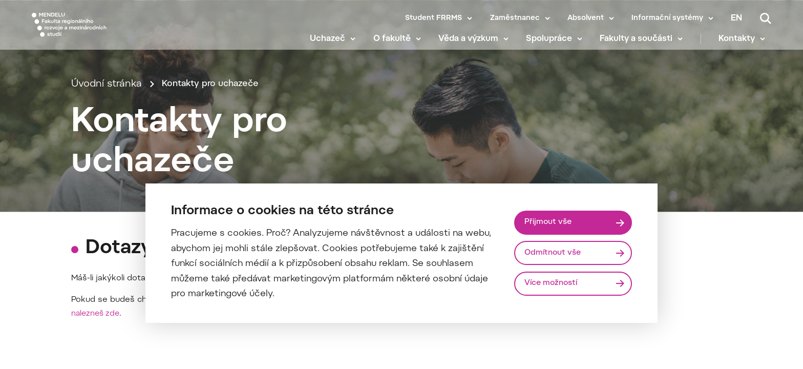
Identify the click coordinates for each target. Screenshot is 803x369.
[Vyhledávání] (765, 18)
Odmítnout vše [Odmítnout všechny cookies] (555, 253)
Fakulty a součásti (642, 46)
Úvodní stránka (106, 99)
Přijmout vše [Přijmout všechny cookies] (550, 221)
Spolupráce (555, 46)
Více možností (554, 284)
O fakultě (397, 46)
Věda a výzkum (474, 46)
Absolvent (585, 18)
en (736, 18)
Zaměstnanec (515, 18)
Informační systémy (667, 18)
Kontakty (743, 46)
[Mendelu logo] (92, 32)
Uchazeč (333, 46)
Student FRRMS (433, 18)
